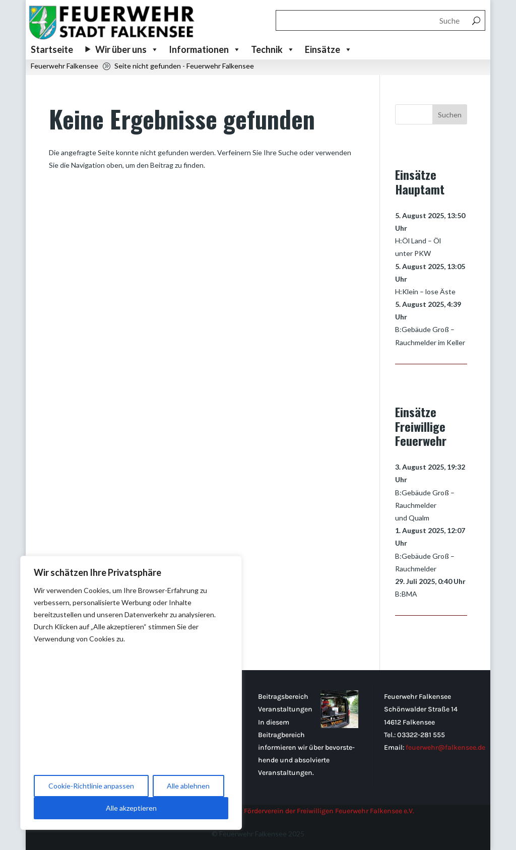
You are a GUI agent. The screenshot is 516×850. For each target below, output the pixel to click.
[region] (131, 693)
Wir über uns (127, 49)
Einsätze (328, 49)
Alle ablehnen (188, 785)
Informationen (205, 49)
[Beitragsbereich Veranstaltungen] (339, 726)
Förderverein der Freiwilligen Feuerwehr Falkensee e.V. (329, 811)
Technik (273, 49)
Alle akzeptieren (131, 808)
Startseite (52, 49)
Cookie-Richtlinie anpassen (91, 785)
